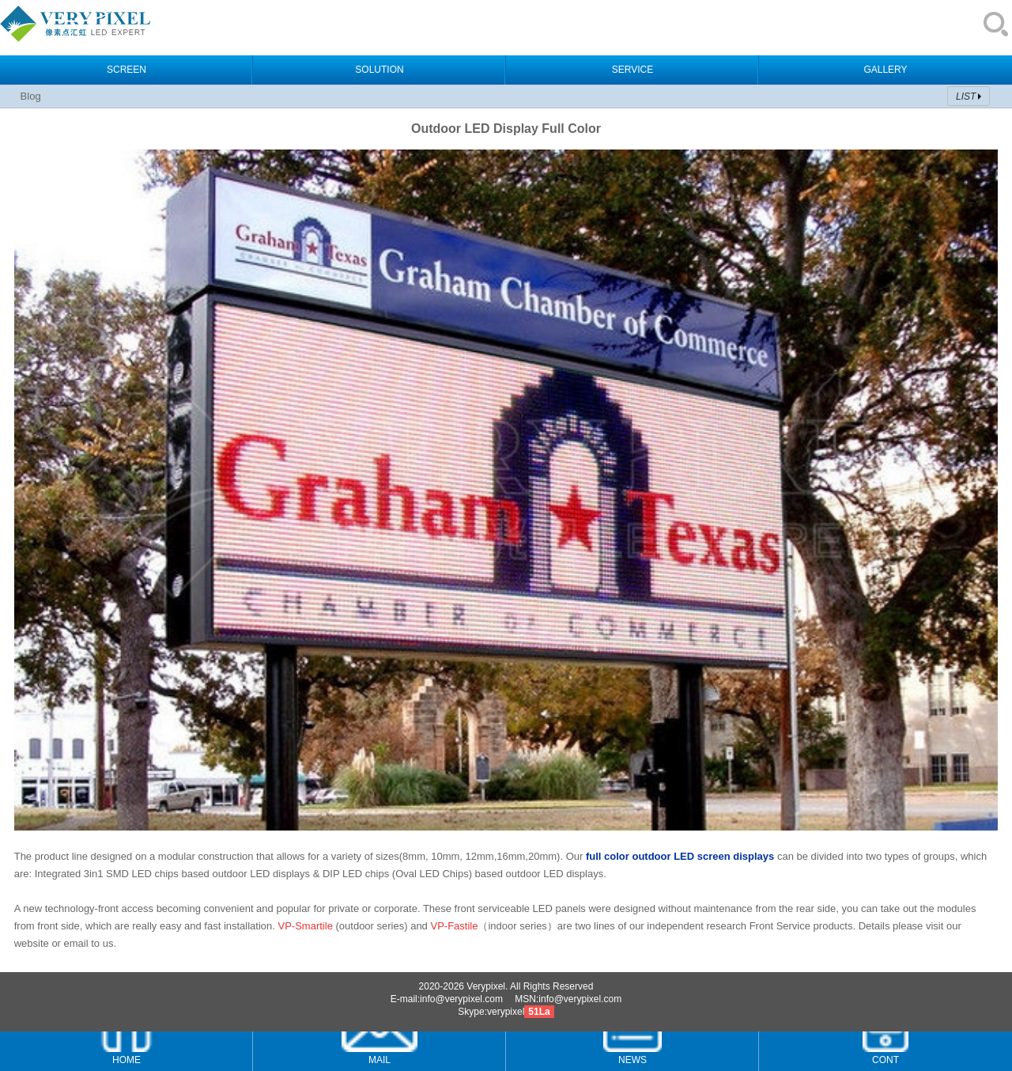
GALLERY (885, 69)
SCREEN (126, 69)
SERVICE (632, 69)
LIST (966, 96)
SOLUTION (379, 69)
